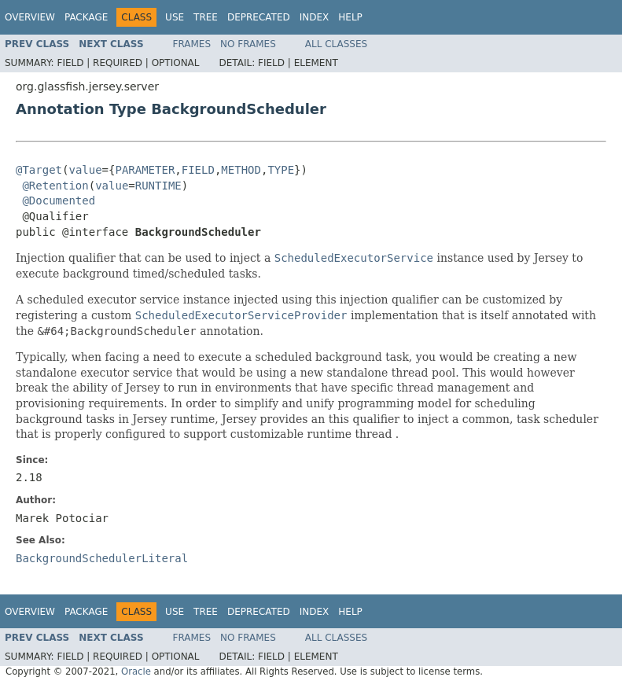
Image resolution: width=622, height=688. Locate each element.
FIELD (198, 170)
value (84, 170)
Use (174, 17)
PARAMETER (145, 170)
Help (350, 17)
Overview (30, 17)
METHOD (241, 170)
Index (314, 17)
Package (86, 17)
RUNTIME (158, 185)
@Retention (55, 185)
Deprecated (258, 17)
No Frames (248, 44)
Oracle (136, 671)
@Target (39, 170)
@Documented (58, 200)
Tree (205, 17)
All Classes (336, 44)
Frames (192, 44)
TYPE (280, 170)
